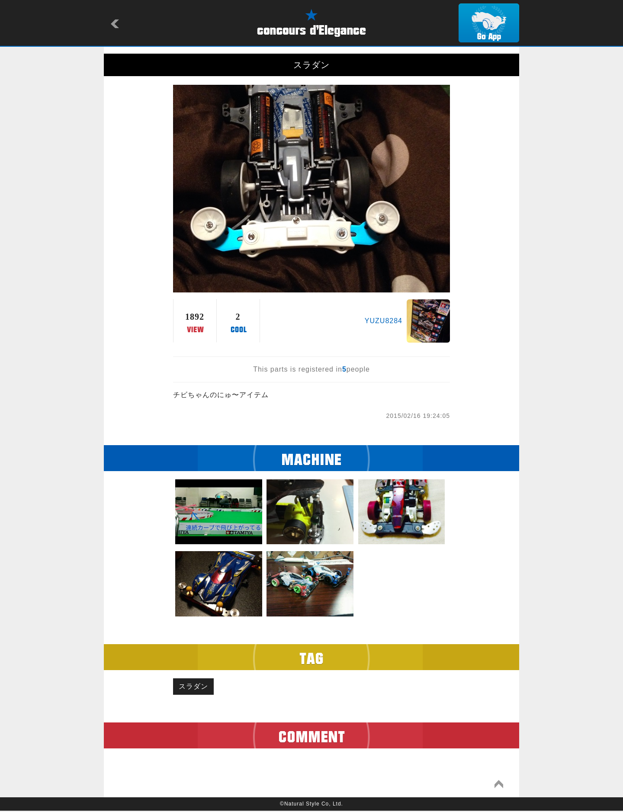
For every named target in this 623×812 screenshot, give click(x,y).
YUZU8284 (383, 320)
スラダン (194, 687)
